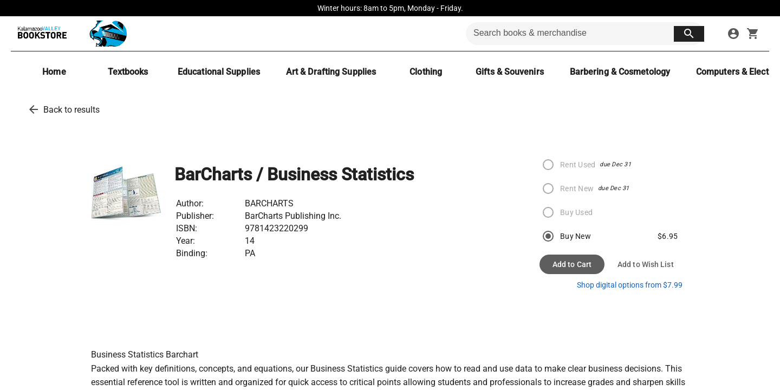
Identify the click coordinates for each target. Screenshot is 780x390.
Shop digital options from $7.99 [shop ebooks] (629, 285)
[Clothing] (425, 71)
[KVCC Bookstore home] (70, 34)
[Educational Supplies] (219, 71)
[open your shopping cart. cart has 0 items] (753, 33)
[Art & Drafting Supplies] (331, 71)
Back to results (71, 110)
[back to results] (33, 109)
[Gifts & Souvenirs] (509, 71)
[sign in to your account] (733, 33)
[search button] (689, 34)
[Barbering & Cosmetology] (620, 71)
